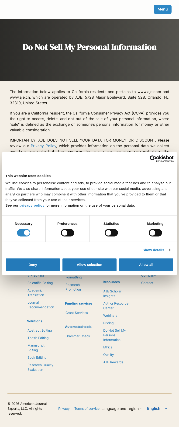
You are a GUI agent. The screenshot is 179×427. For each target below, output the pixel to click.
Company (148, 275)
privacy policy (32, 205)
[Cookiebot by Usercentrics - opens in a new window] (153, 158)
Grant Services (76, 313)
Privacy (64, 408)
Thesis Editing (38, 338)
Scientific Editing (40, 283)
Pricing (108, 323)
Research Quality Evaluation (40, 367)
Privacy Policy (43, 145)
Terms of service (87, 408)
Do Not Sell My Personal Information (114, 335)
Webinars (110, 315)
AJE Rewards (113, 362)
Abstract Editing (40, 330)
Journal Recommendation (41, 304)
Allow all (146, 265)
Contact (147, 283)
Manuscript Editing (36, 347)
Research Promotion (73, 287)
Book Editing (37, 357)
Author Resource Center (115, 305)
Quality (108, 355)
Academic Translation (36, 292)
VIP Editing (36, 275)
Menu (163, 9)
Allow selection (89, 265)
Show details (153, 250)
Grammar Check (77, 336)
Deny (32, 265)
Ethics (107, 347)
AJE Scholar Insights (112, 293)
